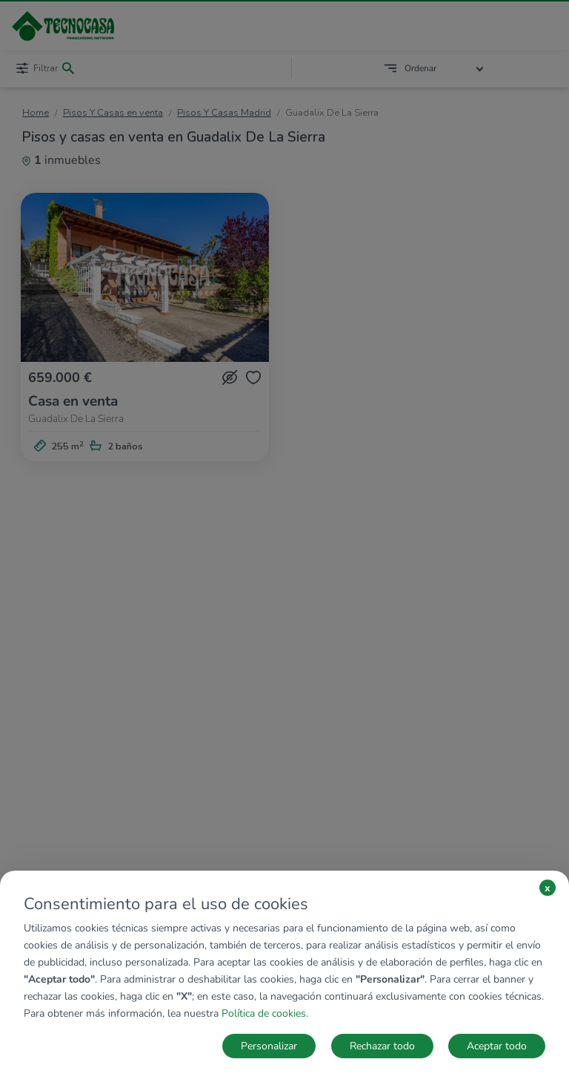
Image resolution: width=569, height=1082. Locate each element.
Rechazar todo (382, 1046)
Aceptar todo (497, 1046)
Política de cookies (264, 1013)
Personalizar (269, 1046)
